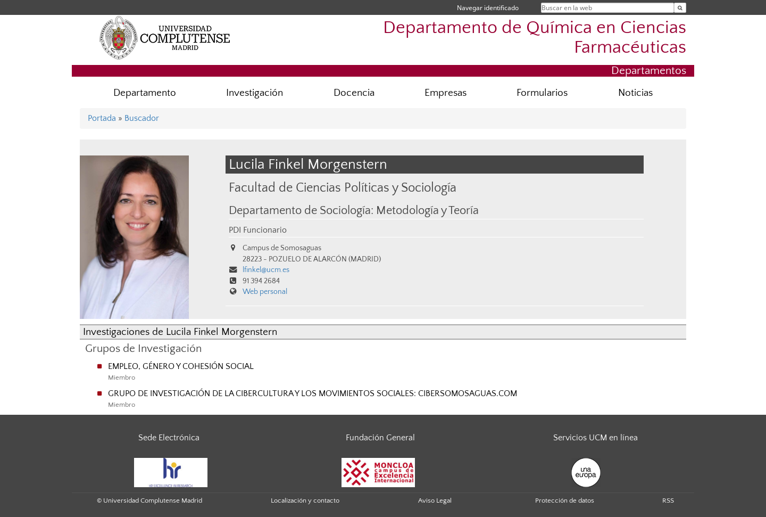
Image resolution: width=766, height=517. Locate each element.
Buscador (141, 118)
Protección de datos (564, 500)
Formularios (542, 93)
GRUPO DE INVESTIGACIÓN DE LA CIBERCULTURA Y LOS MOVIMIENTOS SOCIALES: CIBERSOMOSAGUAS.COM (312, 393)
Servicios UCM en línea (595, 437)
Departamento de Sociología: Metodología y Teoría (354, 210)
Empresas (445, 93)
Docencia (354, 93)
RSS (668, 500)
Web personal (265, 292)
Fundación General (380, 437)
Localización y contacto (305, 500)
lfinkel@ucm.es (266, 270)
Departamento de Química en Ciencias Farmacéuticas (534, 38)
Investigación (254, 93)
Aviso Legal (435, 500)
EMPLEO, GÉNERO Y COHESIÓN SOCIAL (181, 366)
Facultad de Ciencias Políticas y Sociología (342, 187)
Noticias (635, 93)
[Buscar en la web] (680, 8)
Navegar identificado (488, 7)
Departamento (144, 93)
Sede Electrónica (168, 437)
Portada (102, 118)
